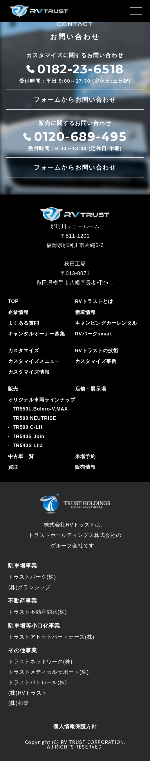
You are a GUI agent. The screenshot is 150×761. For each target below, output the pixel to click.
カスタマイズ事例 (96, 361)
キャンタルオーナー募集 (36, 334)
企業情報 (18, 312)
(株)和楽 (18, 703)
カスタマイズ (23, 350)
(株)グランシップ (29, 587)
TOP (13, 301)
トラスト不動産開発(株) (37, 612)
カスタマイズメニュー (34, 361)
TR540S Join (28, 436)
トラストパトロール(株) (37, 682)
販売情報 (85, 467)
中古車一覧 (21, 456)
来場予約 (85, 456)
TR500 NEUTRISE (34, 418)
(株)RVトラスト (27, 693)
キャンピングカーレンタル (106, 323)
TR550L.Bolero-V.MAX (40, 409)
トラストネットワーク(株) (40, 661)
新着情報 (85, 312)
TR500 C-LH (27, 427)
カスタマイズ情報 (29, 372)
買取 (13, 467)
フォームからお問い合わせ (75, 99)
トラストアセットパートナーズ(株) (51, 637)
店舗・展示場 (90, 389)
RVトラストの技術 (97, 350)
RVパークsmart (93, 334)
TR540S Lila (28, 445)
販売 (13, 389)
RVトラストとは (94, 301)
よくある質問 (23, 323)
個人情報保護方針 (75, 726)
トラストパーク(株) (32, 577)
